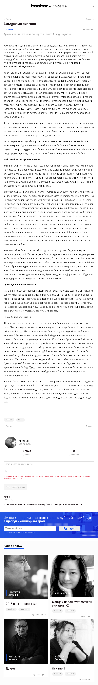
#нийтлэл (24, 609)
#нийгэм (9, 420)
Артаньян (9, 30)
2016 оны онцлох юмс (21, 604)
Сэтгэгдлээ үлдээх (15, 487)
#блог (20, 420)
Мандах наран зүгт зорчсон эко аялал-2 (72, 603)
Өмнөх (8, 19)
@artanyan (25, 444)
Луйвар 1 (58, 668)
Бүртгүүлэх (69, 528)
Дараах (90, 19)
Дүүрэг (10, 668)
